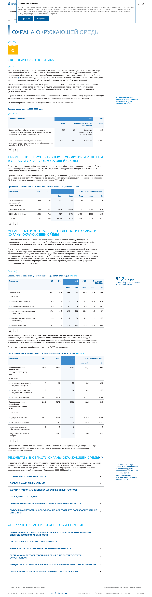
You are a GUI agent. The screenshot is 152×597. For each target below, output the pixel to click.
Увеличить (10, 150)
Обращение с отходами (23, 497)
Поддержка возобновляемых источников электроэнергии (44, 571)
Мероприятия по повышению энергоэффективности (40, 548)
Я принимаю (25, 19)
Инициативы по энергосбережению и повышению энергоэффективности (53, 564)
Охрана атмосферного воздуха (28, 476)
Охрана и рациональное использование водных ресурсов (44, 490)
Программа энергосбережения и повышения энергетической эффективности (46, 556)
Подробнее (41, 19)
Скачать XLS (15, 150)
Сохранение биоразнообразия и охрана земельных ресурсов (45, 503)
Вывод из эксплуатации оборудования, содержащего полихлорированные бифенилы (53, 511)
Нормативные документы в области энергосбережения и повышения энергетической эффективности (50, 533)
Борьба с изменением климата (27, 483)
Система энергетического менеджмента (33, 542)
